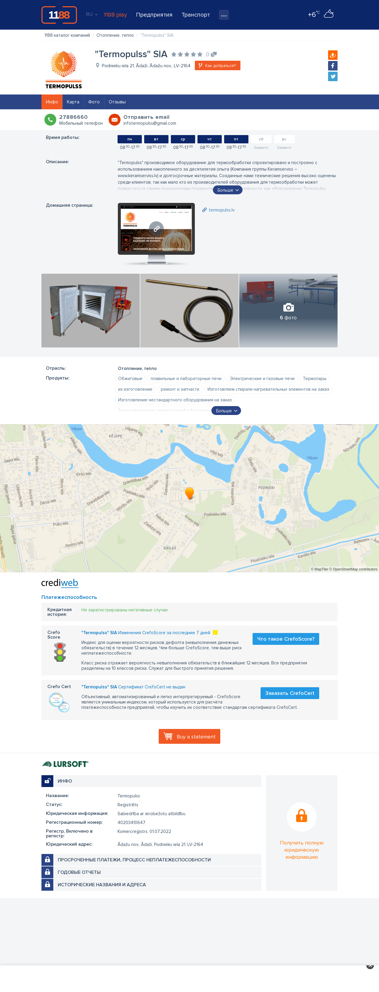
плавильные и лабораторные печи (186, 378)
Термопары (314, 378)
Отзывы (117, 102)
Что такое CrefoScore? (285, 639)
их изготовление (135, 389)
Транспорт (196, 14)
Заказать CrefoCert (289, 693)
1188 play (115, 14)
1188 (59, 15)
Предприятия (154, 14)
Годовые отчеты (79, 872)
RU (91, 14)
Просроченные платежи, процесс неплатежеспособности (134, 860)
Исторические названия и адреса (102, 885)
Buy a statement (196, 736)
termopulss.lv (222, 210)
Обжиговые (130, 378)
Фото (94, 102)
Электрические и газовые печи (262, 378)
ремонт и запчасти (180, 389)
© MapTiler (319, 569)
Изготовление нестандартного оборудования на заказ (175, 400)
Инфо (52, 102)
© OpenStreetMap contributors (353, 569)
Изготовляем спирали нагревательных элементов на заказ (268, 389)
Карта (73, 102)
